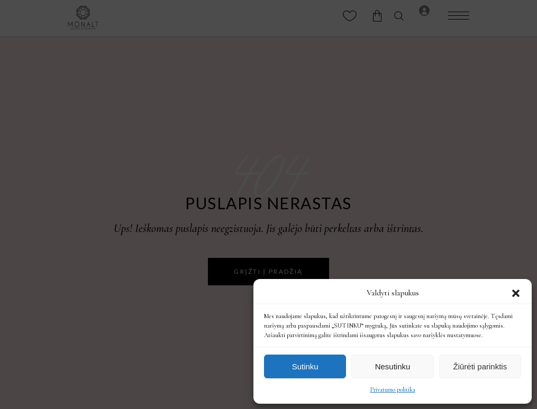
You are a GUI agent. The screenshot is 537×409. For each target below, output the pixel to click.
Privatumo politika (392, 389)
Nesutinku (393, 366)
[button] (516, 293)
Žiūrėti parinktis (480, 366)
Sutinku (305, 366)
